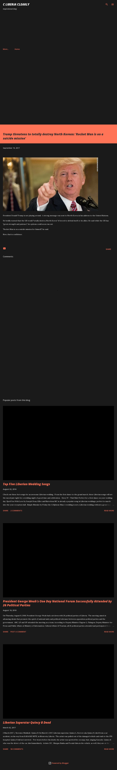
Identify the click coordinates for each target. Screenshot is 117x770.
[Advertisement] (58, 29)
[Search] (106, 4)
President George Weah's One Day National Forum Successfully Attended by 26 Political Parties (57, 603)
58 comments (16, 749)
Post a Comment (18, 632)
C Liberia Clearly (16, 4)
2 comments (16, 510)
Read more (109, 510)
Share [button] (108, 249)
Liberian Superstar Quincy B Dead (27, 722)
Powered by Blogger (58, 763)
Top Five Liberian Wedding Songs (26, 484)
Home (6, 49)
